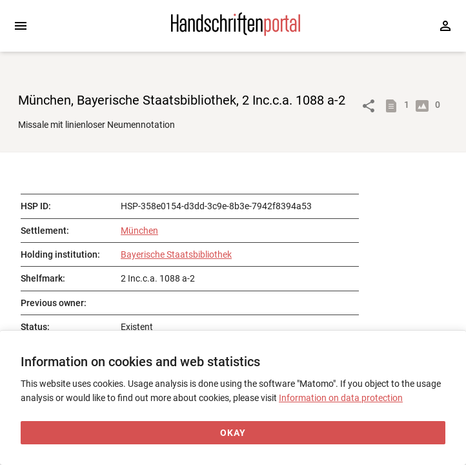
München (139, 230)
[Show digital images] (424, 106)
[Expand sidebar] (20, 25)
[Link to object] (368, 106)
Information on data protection (341, 398)
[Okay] (233, 433)
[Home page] (235, 33)
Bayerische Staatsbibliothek (176, 254)
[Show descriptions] (393, 106)
